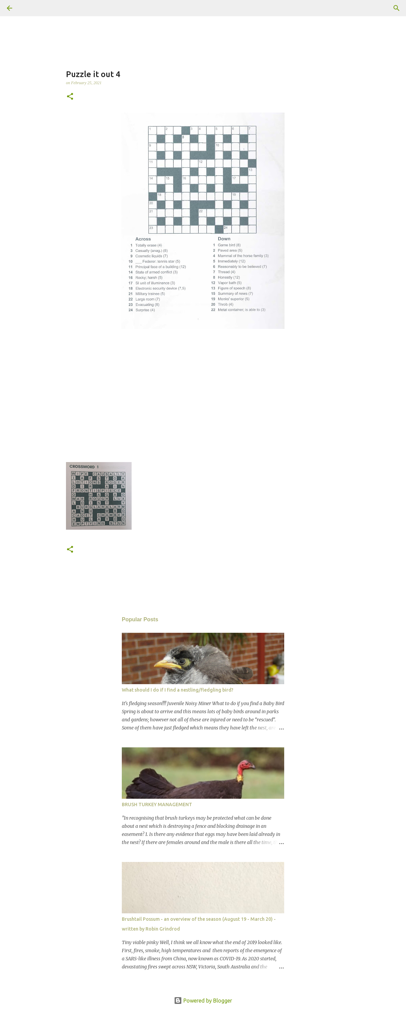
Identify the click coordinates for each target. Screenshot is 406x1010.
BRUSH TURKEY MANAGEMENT (157, 804)
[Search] (28, 8)
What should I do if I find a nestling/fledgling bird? (177, 690)
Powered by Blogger (203, 1000)
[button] (70, 97)
